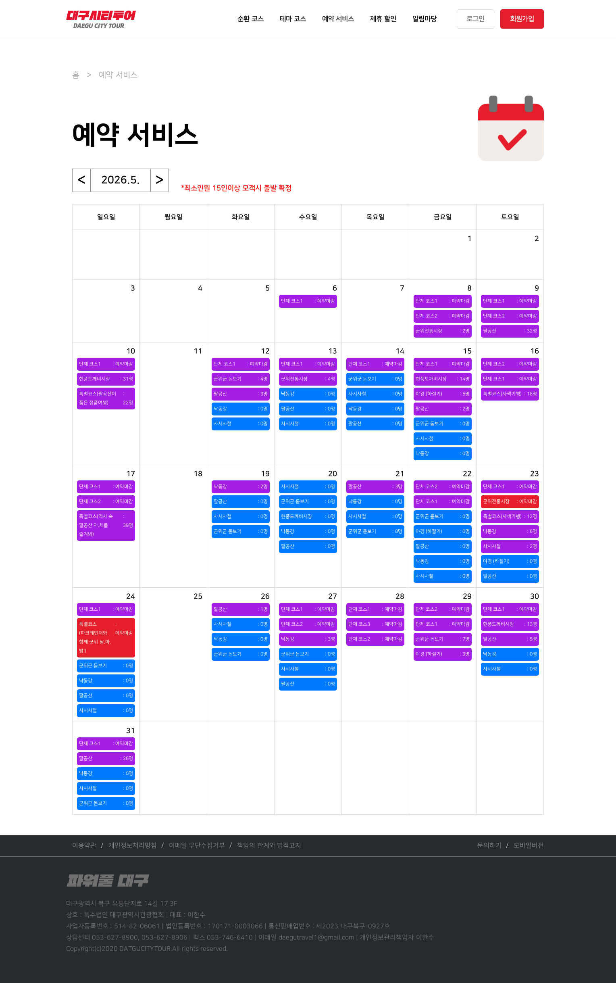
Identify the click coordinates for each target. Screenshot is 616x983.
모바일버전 (529, 845)
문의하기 (489, 845)
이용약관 (84, 845)
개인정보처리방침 (132, 845)
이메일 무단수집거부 (197, 845)
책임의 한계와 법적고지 (269, 845)
